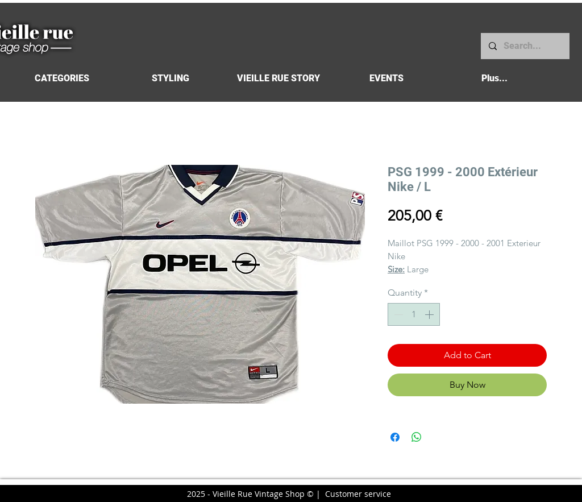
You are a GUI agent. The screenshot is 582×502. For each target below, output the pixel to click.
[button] (61, 78)
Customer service (358, 493)
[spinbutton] (413, 314)
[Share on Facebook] (395, 437)
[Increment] (430, 314)
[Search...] (525, 46)
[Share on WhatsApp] (416, 437)
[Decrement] (397, 314)
